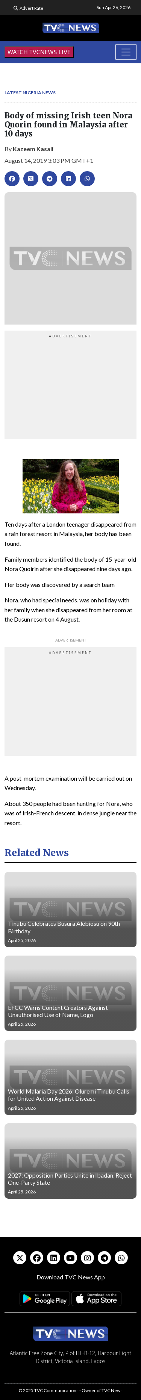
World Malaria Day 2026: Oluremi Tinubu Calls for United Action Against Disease (68, 1095)
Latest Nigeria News (30, 92)
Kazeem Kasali (33, 148)
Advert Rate (31, 8)
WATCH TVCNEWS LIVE (39, 52)
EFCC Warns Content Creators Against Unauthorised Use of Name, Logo (58, 1011)
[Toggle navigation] (125, 52)
